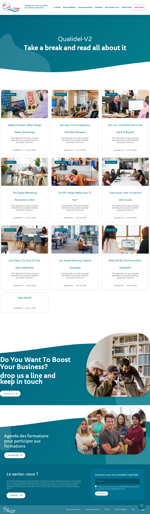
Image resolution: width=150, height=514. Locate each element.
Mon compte (139, 6)
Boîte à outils (127, 6)
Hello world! (24, 298)
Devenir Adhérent (69, 6)
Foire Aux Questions (85, 6)
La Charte (57, 6)
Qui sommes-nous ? (112, 6)
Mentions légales (121, 509)
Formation (98, 6)
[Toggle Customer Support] (141, 505)
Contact (107, 509)
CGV (133, 509)
